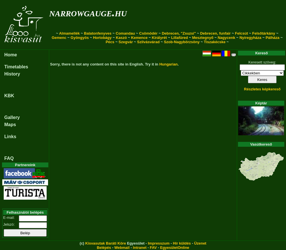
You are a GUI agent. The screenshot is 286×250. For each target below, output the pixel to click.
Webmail (122, 247)
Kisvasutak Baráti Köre (105, 243)
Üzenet (200, 243)
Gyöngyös (80, 37)
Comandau (125, 33)
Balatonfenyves (98, 33)
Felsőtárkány (263, 33)
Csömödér (148, 33)
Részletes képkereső (262, 89)
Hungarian (168, 64)
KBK (9, 95)
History (12, 74)
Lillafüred (179, 37)
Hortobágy (102, 37)
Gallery (12, 117)
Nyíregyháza (250, 37)
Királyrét (159, 37)
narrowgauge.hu (88, 12)
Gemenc (59, 37)
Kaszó (121, 37)
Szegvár (126, 42)
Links (10, 136)
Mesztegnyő (202, 37)
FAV (153, 247)
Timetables (16, 66)
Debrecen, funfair (215, 33)
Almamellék (69, 33)
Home (10, 54)
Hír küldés (182, 243)
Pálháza (272, 37)
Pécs (110, 42)
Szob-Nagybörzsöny (182, 42)
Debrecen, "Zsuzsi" (179, 33)
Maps (10, 124)
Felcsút (241, 33)
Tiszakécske (215, 42)
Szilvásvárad (148, 42)
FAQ (9, 158)
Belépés (104, 247)
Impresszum (159, 243)
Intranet (140, 247)
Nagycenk (226, 37)
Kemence (139, 37)
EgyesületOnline (174, 247)
